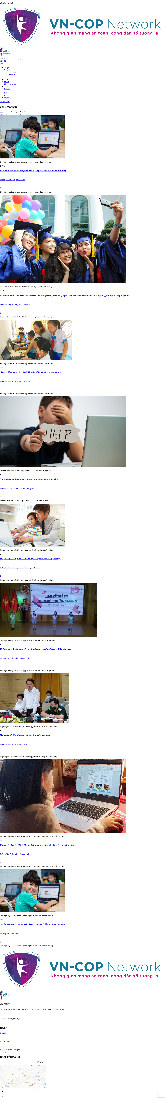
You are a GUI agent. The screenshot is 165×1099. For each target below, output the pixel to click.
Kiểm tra (7, 89)
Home (1, 112)
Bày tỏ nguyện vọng (10, 84)
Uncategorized (30, 488)
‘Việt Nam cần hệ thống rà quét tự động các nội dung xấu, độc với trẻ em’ (29, 479)
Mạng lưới (7, 70)
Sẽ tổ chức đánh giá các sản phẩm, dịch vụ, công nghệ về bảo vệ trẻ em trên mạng (33, 170)
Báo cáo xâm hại (5, 101)
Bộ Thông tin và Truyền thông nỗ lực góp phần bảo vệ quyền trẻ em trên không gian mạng (35, 649)
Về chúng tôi (12, 72)
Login (6, 93)
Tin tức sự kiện (8, 86)
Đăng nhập (3, 61)
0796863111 (3, 1033)
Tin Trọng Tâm (10, 179)
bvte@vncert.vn (5, 1041)
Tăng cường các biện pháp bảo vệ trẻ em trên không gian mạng (25, 735)
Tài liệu (6, 79)
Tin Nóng (2, 179)
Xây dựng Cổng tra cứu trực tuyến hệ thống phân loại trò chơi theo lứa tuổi (30, 372)
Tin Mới (2, 304)
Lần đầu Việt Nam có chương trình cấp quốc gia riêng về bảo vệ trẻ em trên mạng (32, 924)
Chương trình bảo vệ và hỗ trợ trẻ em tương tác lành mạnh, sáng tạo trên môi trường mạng (37, 845)
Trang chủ (7, 67)
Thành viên (12, 74)
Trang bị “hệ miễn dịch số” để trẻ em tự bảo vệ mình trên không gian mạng (30, 559)
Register (7, 97)
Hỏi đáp (6, 81)
